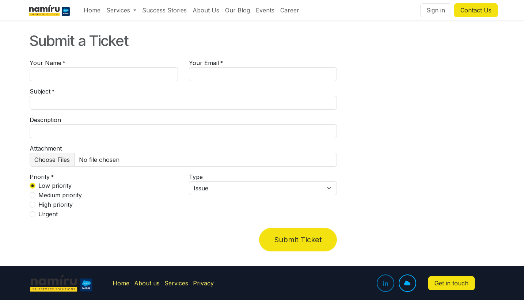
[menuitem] (92, 10)
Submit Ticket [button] (298, 239)
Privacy (203, 283)
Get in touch (451, 283)
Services (176, 283)
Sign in (435, 10)
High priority (55, 204)
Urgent (48, 214)
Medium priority (60, 195)
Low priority (55, 185)
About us (147, 283)
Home (121, 283)
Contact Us (475, 10)
